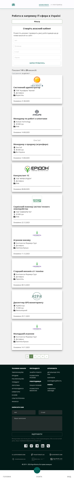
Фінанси (15, 401)
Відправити (37, 434)
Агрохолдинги (18, 388)
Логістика (16, 385)
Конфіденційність (54, 381)
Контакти (51, 378)
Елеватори (16, 392)
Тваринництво (18, 372)
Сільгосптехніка (18, 398)
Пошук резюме (35, 385)
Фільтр (37, 22)
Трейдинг (15, 382)
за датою (25, 73)
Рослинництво (18, 379)
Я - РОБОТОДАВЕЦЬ (56, 5)
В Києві (14, 395)
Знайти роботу (35, 372)
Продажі (15, 375)
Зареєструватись (37, 63)
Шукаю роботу (44, 5)
